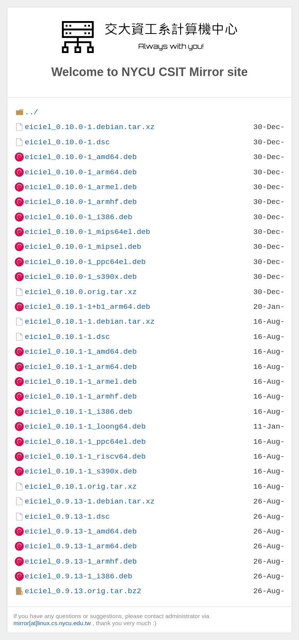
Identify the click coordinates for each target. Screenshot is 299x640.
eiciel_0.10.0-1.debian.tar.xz (90, 127)
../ (31, 112)
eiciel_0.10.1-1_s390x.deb (81, 471)
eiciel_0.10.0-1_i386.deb (78, 217)
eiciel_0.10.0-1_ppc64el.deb (85, 262)
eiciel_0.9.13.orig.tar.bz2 (83, 591)
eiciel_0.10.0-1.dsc (67, 142)
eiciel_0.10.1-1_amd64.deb (81, 351)
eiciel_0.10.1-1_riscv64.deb (85, 456)
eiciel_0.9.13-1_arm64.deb (81, 546)
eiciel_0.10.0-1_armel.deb (81, 187)
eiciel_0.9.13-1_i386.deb (78, 576)
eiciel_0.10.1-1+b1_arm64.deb (87, 306)
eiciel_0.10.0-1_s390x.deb (81, 276)
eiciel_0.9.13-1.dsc (67, 516)
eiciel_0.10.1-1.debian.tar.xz (90, 321)
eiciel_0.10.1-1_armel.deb (81, 381)
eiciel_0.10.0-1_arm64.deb (81, 172)
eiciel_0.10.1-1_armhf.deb (81, 396)
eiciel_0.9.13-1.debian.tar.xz (90, 501)
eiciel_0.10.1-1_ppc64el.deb (85, 441)
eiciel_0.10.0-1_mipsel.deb (83, 246)
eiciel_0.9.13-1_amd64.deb (81, 531)
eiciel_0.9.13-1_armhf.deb (81, 561)
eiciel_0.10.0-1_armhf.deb (81, 202)
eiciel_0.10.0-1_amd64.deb (81, 157)
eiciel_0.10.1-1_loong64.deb (85, 426)
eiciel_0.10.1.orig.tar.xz (81, 486)
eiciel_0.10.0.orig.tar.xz (81, 292)
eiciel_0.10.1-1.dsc (67, 337)
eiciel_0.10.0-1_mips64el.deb (87, 232)
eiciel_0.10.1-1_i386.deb (78, 411)
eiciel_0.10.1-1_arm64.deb (81, 367)
